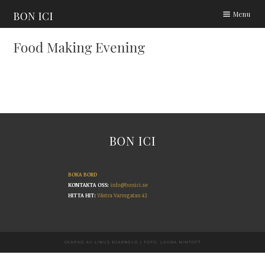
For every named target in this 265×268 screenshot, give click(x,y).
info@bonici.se (129, 184)
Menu (241, 14)
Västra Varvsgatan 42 (122, 195)
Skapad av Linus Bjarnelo (101, 242)
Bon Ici (33, 16)
